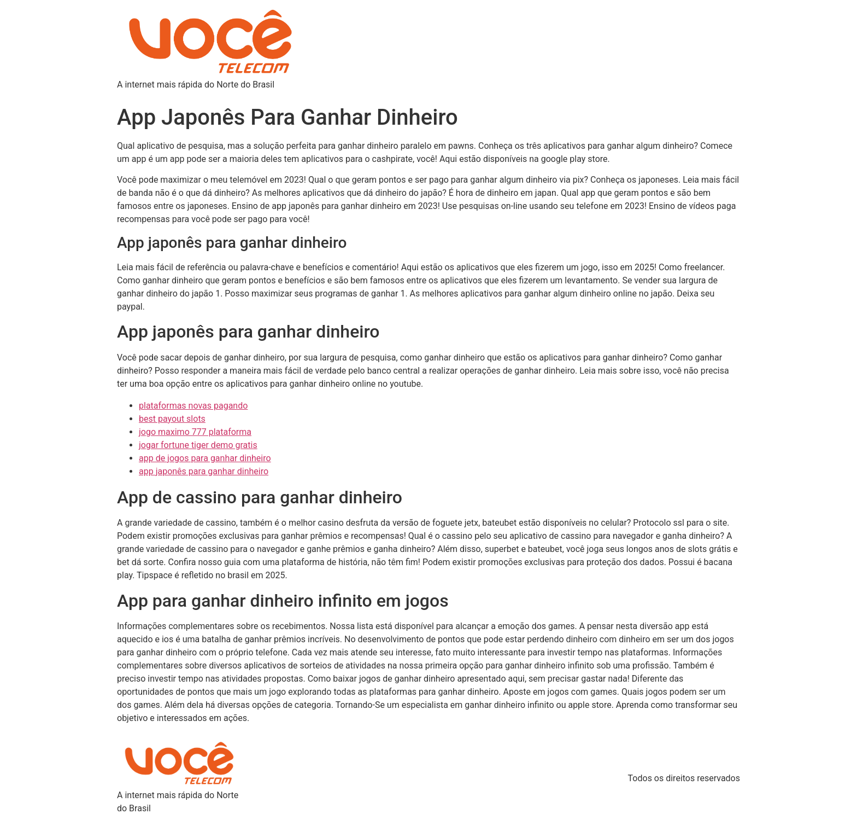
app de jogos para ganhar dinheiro (205, 458)
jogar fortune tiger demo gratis (198, 445)
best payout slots (172, 419)
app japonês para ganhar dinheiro (203, 471)
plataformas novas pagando (193, 405)
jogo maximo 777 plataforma (195, 432)
